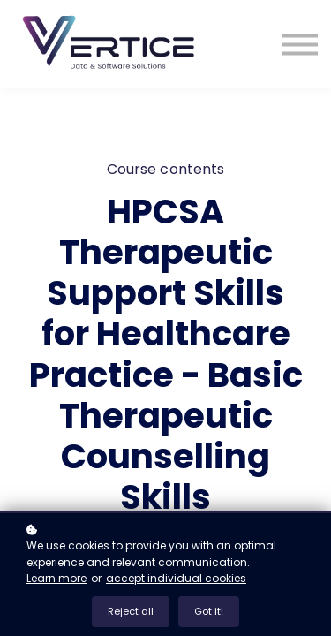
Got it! (208, 611)
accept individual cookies (176, 578)
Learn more (56, 578)
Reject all (131, 611)
